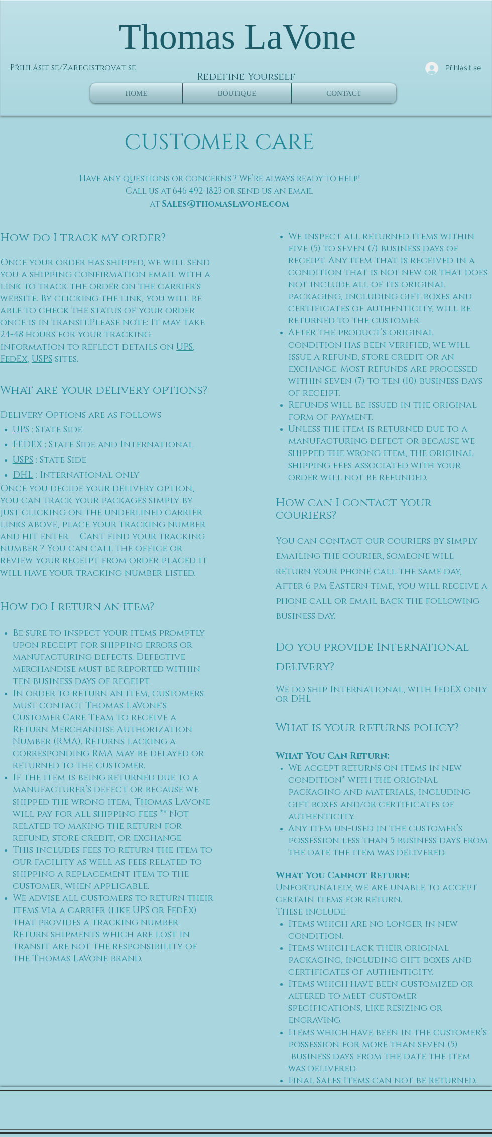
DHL (23, 475)
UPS (184, 347)
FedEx (13, 359)
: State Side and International (117, 445)
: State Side (55, 430)
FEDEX (27, 445)
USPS (42, 359)
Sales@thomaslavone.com (225, 204)
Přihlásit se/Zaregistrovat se (73, 67)
